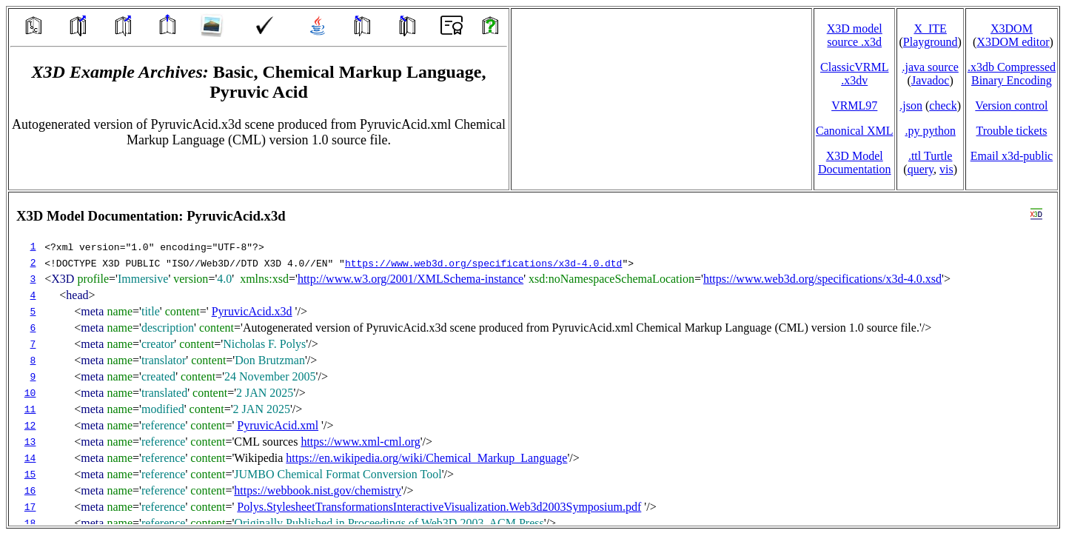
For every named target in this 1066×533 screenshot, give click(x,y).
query (920, 169)
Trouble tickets (1011, 130)
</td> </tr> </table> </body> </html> (533, 359)
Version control (1011, 105)
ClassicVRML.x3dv (854, 74)
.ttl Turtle (930, 156)
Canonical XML (854, 130)
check (942, 105)
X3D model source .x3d (854, 35)
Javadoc (930, 80)
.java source (930, 67)
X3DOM (1011, 28)
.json (910, 105)
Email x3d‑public (1012, 156)
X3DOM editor (1012, 42)
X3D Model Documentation (854, 162)
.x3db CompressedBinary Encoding (1012, 74)
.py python (930, 130)
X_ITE (930, 28)
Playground (930, 42)
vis (946, 169)
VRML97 (854, 105)
